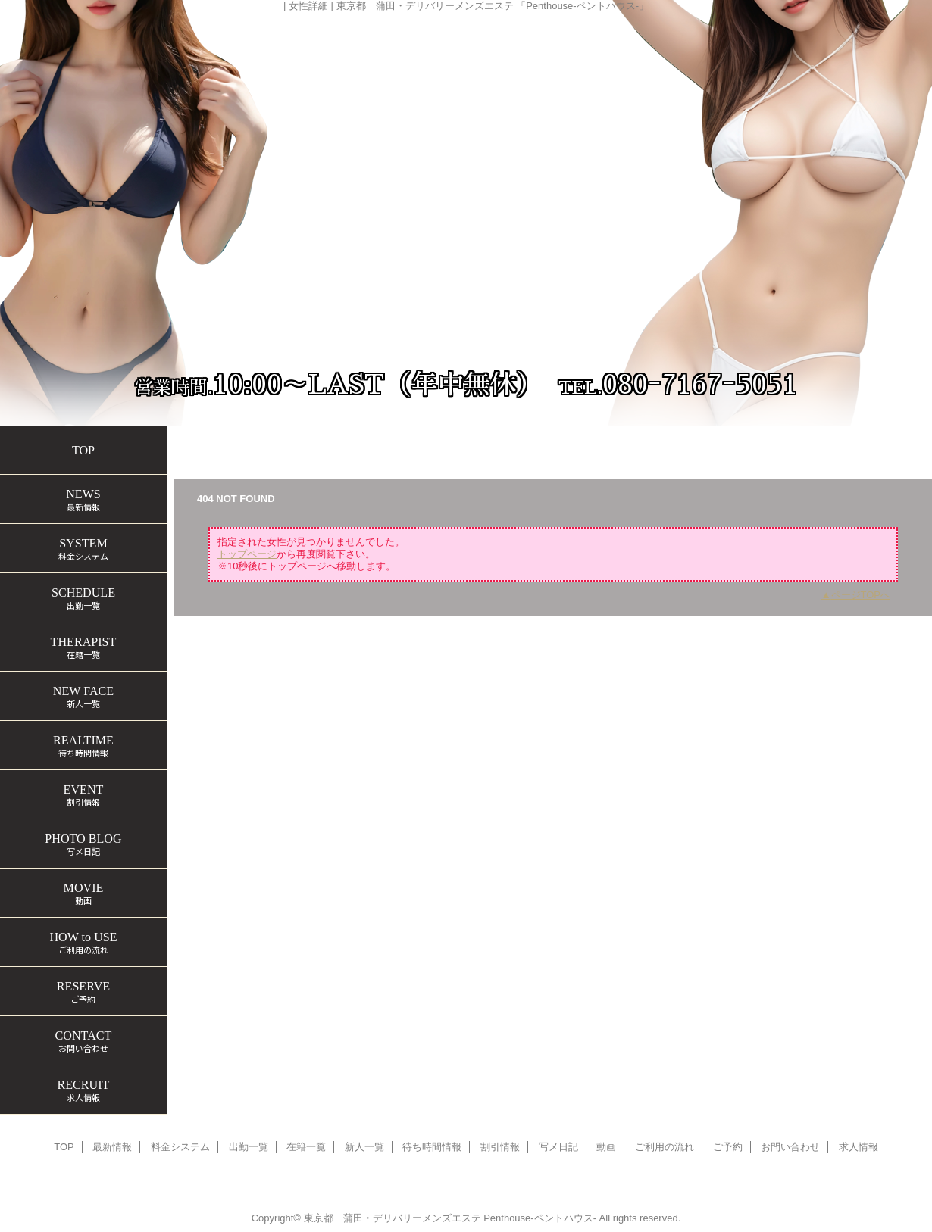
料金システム (180, 1146)
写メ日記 (558, 1146)
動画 (606, 1146)
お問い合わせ (790, 1146)
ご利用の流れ (664, 1146)
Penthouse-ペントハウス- (539, 1218)
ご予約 (728, 1146)
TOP (83, 450)
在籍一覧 (285, 440)
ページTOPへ (861, 594)
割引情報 (500, 1146)
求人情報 (858, 1146)
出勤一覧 (248, 1146)
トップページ (210, 440)
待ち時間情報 (431, 1146)
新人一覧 (364, 1146)
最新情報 (112, 1146)
